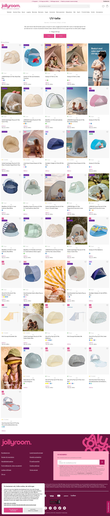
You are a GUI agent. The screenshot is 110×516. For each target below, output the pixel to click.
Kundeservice (106, 1)
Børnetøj (46, 22)
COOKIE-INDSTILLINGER (33, 510)
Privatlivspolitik (34, 463)
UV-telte (64, 22)
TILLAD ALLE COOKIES (13, 510)
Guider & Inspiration (7, 459)
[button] (103, 6)
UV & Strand (53, 22)
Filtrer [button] (49, 38)
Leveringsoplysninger (36, 455)
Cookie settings (34, 468)
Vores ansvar (34, 472)
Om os (3, 476)
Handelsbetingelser (7, 463)
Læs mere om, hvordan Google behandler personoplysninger (20, 505)
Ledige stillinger (6, 472)
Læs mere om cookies (10, 503)
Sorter (60, 38)
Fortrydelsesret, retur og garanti (11, 468)
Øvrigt (58, 22)
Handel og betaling (35, 459)
